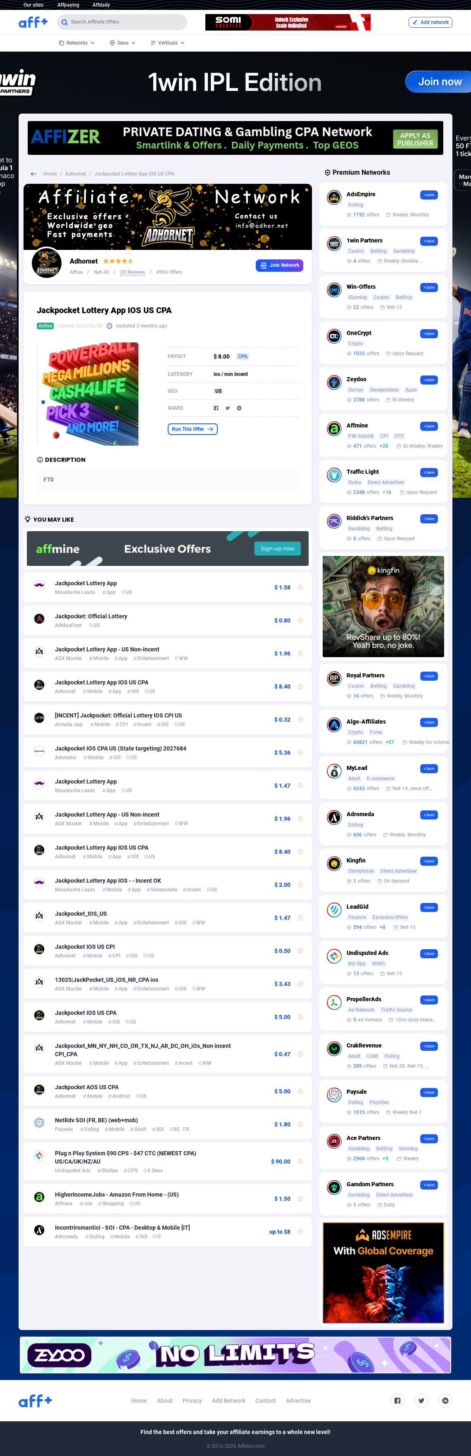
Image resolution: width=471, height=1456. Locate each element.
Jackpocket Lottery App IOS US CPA (101, 682)
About (165, 1400)
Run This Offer (193, 429)
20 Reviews (132, 272)
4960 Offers (169, 272)
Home (50, 174)
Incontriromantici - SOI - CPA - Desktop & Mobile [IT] (122, 1227)
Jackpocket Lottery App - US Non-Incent (107, 649)
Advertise (298, 1400)
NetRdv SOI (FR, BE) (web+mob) (96, 1120)
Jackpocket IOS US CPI (85, 946)
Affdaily (101, 5)
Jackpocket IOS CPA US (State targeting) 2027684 (120, 748)
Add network (430, 22)
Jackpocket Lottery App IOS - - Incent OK (108, 880)
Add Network (228, 1400)
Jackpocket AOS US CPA (87, 1087)
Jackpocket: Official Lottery (91, 616)
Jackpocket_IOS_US (81, 913)
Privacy (192, 1400)
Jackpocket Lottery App (86, 583)
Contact (265, 1400)
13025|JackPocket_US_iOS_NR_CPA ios (106, 979)
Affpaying (68, 5)
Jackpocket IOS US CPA (86, 1012)
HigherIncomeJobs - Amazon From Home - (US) (117, 1194)
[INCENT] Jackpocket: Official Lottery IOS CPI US (118, 715)
